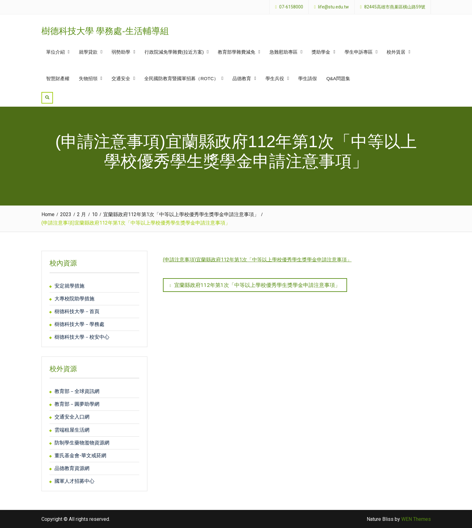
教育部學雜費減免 (236, 52)
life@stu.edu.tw (333, 7)
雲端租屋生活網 (72, 430)
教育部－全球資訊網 (77, 391)
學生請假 (307, 78)
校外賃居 (396, 52)
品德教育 (241, 78)
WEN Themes (416, 519)
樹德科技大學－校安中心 (82, 337)
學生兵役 (274, 78)
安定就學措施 (69, 286)
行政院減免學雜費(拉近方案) (174, 52)
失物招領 (88, 78)
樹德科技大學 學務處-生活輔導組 (105, 31)
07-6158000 (291, 7)
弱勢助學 (121, 52)
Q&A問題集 (338, 78)
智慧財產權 (57, 78)
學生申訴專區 (359, 52)
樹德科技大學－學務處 (79, 324)
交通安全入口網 (72, 417)
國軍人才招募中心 (74, 481)
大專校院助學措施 (74, 299)
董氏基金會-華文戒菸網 (80, 455)
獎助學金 (321, 52)
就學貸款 (88, 52)
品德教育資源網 (72, 468)
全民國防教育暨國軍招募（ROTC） (181, 78)
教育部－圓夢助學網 (77, 404)
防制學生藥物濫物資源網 (82, 443)
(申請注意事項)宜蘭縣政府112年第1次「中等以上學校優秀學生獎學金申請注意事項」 (257, 260)
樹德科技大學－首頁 (77, 311)
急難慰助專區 (283, 52)
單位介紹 (55, 52)
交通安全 (121, 78)
